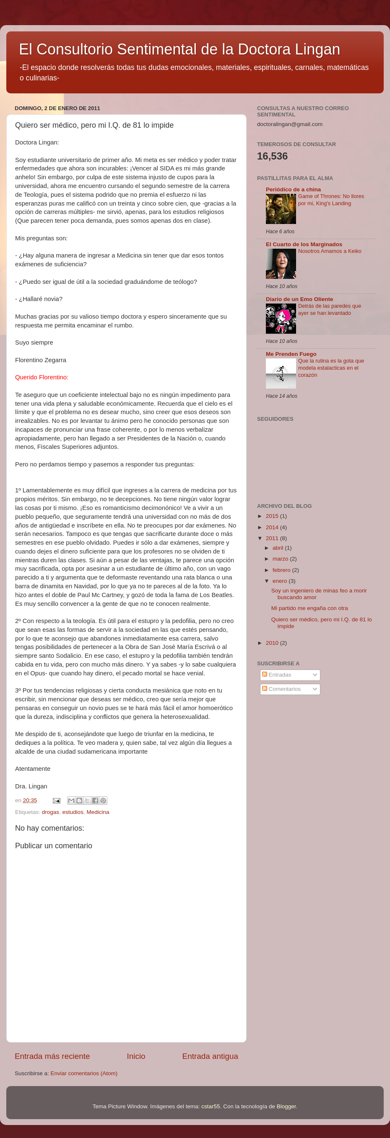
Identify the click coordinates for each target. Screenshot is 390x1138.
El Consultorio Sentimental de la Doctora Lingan (179, 49)
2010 (273, 643)
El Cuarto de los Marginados (304, 244)
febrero (282, 570)
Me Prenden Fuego (291, 354)
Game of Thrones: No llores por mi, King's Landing (331, 199)
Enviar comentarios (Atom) (84, 1073)
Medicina (97, 812)
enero (281, 581)
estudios (72, 812)
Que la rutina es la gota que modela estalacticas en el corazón (331, 368)
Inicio (136, 1056)
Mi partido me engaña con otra (309, 608)
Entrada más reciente (52, 1056)
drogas (50, 812)
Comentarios (281, 689)
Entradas (276, 675)
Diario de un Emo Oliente (299, 299)
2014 (273, 527)
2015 (273, 516)
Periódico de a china (293, 189)
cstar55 (210, 1106)
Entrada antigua (210, 1056)
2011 (273, 538)
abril (279, 548)
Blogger (286, 1106)
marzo (281, 559)
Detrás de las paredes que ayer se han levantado (329, 309)
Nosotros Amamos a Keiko (329, 251)
